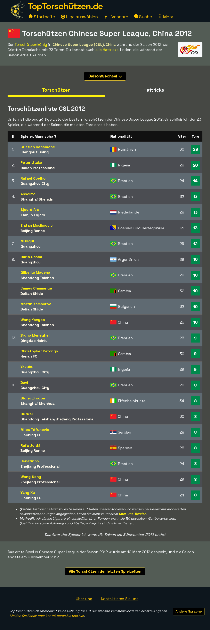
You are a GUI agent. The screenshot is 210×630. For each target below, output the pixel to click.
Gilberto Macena (35, 272)
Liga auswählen (79, 17)
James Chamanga (36, 288)
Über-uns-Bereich (132, 514)
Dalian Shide (32, 293)
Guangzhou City (35, 183)
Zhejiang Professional (75, 419)
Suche (143, 17)
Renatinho (30, 461)
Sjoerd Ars (30, 209)
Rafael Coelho (33, 178)
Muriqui (27, 241)
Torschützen (56, 90)
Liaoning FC (31, 435)
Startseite (42, 17)
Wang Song (31, 476)
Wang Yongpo (33, 319)
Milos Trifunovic (35, 429)
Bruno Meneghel (35, 335)
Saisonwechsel (105, 76)
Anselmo (28, 194)
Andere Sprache (189, 611)
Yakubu (27, 366)
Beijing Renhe (33, 230)
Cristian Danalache (38, 146)
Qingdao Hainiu (34, 340)
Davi (24, 382)
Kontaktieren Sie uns (119, 598)
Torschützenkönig (31, 44)
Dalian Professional (38, 167)
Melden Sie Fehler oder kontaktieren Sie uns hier (47, 616)
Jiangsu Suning (35, 152)
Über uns (84, 598)
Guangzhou (31, 246)
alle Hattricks (107, 49)
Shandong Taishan (37, 277)
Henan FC (29, 356)
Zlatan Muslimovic (36, 225)
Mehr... (167, 17)
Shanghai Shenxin (37, 199)
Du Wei (27, 414)
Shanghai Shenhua (37, 403)
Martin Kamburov (36, 303)
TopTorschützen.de (65, 6)
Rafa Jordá (30, 445)
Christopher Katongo (39, 351)
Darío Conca (31, 256)
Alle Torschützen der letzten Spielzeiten (105, 571)
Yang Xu (28, 492)
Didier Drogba (33, 398)
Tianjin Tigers (33, 214)
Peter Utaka (31, 162)
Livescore (116, 17)
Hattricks (153, 90)
